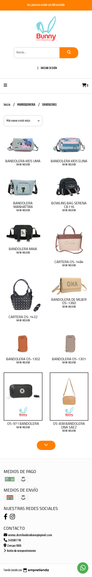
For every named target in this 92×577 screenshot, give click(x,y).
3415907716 (12, 540)
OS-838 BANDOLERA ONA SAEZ (69, 425)
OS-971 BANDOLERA (23, 423)
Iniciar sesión (49, 68)
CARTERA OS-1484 (68, 262)
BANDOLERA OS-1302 (23, 359)
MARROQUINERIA (26, 105)
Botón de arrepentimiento (20, 551)
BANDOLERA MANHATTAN (23, 204)
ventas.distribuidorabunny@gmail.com (28, 535)
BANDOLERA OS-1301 (69, 359)
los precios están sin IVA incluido (46, 5)
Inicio (7, 105)
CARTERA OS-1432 (23, 317)
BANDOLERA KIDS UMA (22, 161)
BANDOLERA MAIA (23, 249)
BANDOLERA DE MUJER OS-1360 (69, 301)
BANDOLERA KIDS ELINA (69, 161)
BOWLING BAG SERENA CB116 (69, 204)
